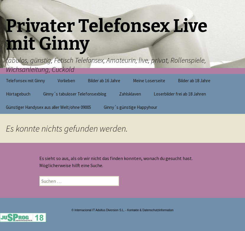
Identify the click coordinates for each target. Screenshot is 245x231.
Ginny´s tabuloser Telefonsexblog (74, 94)
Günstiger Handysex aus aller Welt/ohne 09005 (48, 107)
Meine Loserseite (149, 80)
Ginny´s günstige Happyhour (130, 107)
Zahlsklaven (130, 94)
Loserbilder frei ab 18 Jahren (180, 94)
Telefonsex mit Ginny (25, 80)
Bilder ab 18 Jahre (194, 80)
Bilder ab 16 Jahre (104, 80)
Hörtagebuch (18, 94)
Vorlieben (66, 80)
